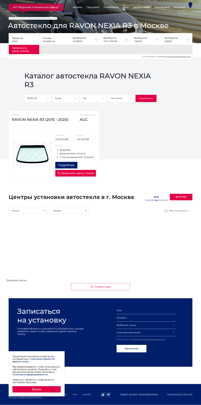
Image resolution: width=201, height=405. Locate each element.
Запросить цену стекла (22, 49)
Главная (13, 18)
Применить (146, 97)
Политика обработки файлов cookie (25, 398)
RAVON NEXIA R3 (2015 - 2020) (41, 119)
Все (156, 197)
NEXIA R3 (52, 18)
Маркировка (161, 7)
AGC (65, 394)
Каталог (77, 7)
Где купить (93, 7)
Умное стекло (141, 7)
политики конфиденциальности (178, 56)
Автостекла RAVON (37, 18)
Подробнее (67, 165)
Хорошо (37, 389)
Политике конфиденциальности (30, 374)
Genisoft (187, 394)
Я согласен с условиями (166, 56)
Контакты (179, 7)
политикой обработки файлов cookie (33, 360)
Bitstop (181, 197)
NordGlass (87, 394)
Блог (126, 7)
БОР (75, 394)
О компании (111, 7)
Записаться (131, 348)
